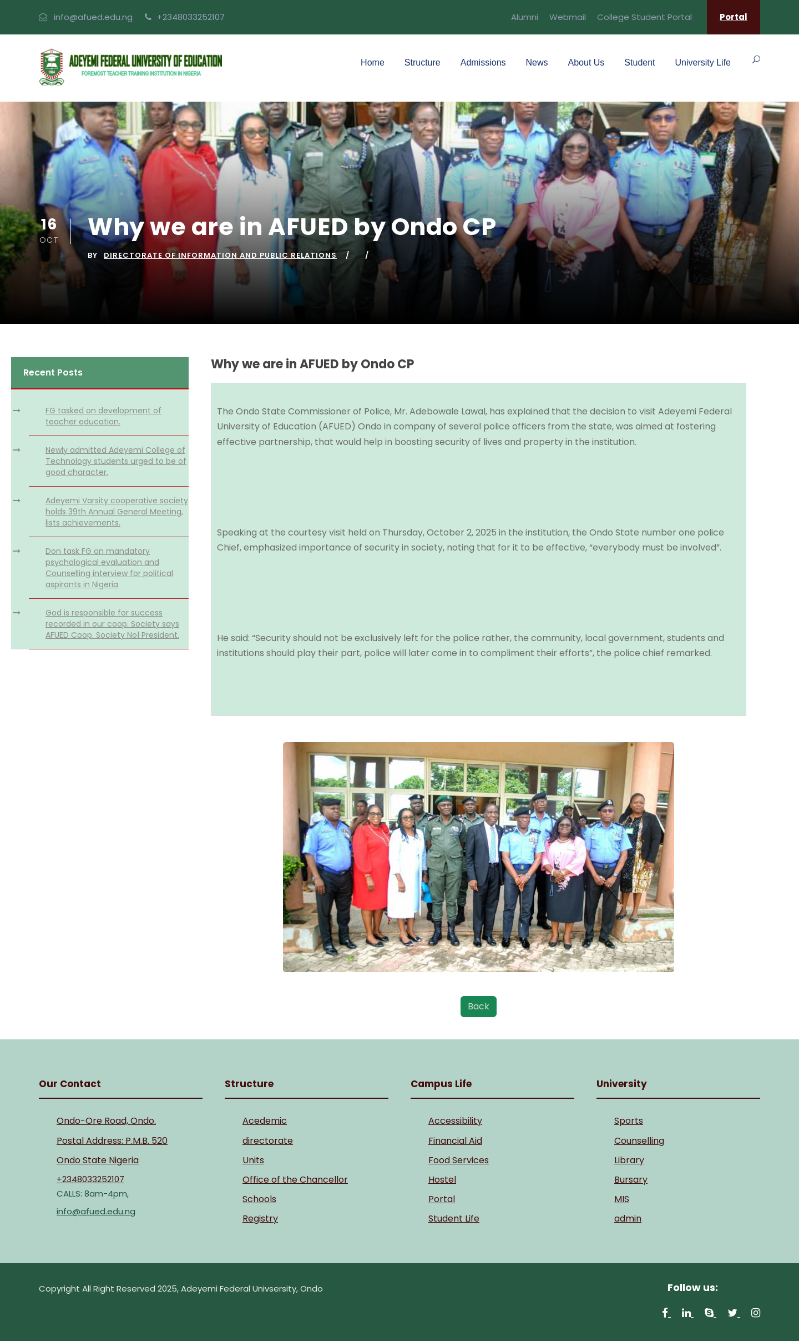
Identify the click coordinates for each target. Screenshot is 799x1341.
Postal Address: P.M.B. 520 (112, 1140)
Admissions (483, 62)
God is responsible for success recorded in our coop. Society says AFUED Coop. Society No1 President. (112, 624)
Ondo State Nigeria (98, 1160)
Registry (260, 1218)
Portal (733, 17)
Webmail (567, 17)
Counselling (639, 1140)
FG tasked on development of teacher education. (103, 416)
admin (627, 1218)
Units (253, 1160)
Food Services (458, 1160)
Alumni (524, 17)
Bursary (631, 1179)
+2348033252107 (191, 17)
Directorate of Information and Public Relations (220, 255)
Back (478, 1006)
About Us (586, 62)
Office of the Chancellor (295, 1179)
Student (639, 62)
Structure (422, 62)
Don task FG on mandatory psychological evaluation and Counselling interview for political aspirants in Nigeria (109, 568)
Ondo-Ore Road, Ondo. (106, 1120)
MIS (621, 1199)
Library (629, 1160)
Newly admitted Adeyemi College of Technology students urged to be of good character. (115, 461)
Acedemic (264, 1120)
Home (373, 62)
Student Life (453, 1218)
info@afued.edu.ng (93, 17)
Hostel (442, 1179)
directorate (267, 1140)
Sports (628, 1120)
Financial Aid (455, 1140)
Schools (259, 1199)
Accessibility (455, 1120)
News (537, 62)
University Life (703, 62)
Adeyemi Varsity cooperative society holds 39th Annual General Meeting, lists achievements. (116, 511)
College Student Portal (644, 17)
